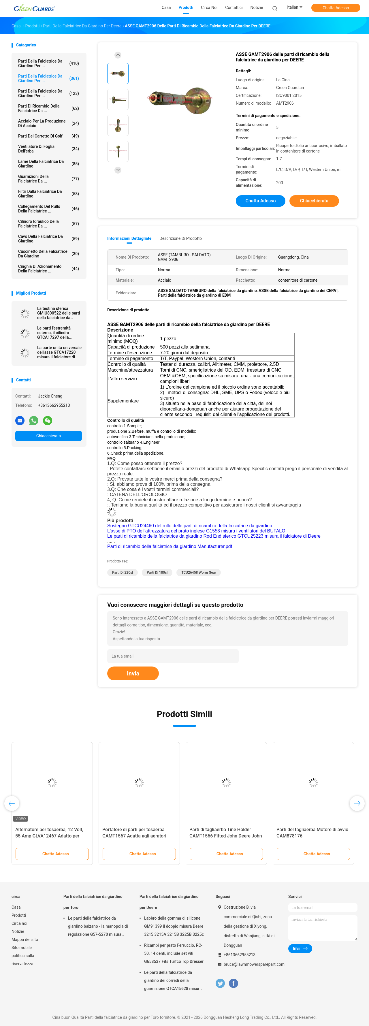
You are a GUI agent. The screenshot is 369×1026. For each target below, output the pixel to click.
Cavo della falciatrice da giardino (48, 238)
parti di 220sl (122, 573)
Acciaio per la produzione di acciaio (48, 123)
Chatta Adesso (336, 7)
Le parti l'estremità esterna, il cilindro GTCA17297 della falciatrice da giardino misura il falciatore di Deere (56, 333)
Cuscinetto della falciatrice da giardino (48, 253)
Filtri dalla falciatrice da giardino (48, 193)
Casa (16, 907)
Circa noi (19, 923)
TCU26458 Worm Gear (198, 573)
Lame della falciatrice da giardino (48, 163)
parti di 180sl (157, 573)
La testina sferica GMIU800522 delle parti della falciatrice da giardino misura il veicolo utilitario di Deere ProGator (59, 313)
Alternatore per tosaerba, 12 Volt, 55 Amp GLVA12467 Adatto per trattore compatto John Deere (49, 836)
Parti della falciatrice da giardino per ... (48, 63)
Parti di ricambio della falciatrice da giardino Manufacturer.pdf (169, 546)
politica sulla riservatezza (23, 959)
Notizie (18, 931)
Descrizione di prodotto (180, 238)
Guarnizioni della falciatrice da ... (48, 178)
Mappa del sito (25, 939)
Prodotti (19, 915)
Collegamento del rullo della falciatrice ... (48, 208)
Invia (133, 673)
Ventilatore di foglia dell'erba (48, 148)
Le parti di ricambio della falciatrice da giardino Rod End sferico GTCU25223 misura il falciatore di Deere (214, 536)
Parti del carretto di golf (48, 136)
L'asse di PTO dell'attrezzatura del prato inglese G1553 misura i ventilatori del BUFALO (196, 530)
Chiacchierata (48, 436)
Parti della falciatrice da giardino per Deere (169, 902)
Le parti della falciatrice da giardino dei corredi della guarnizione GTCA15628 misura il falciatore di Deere (173, 981)
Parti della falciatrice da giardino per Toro (93, 902)
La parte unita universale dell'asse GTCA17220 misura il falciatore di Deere (59, 352)
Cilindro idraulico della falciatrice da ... (48, 223)
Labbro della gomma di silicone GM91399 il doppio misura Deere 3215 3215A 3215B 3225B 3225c (174, 926)
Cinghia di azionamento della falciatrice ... (48, 268)
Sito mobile (22, 947)
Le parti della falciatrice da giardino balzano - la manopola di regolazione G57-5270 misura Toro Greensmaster (98, 927)
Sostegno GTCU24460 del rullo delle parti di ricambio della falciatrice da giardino (189, 525)
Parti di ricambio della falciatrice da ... (48, 108)
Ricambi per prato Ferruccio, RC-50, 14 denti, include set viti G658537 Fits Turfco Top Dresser (174, 953)
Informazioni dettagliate (129, 238)
